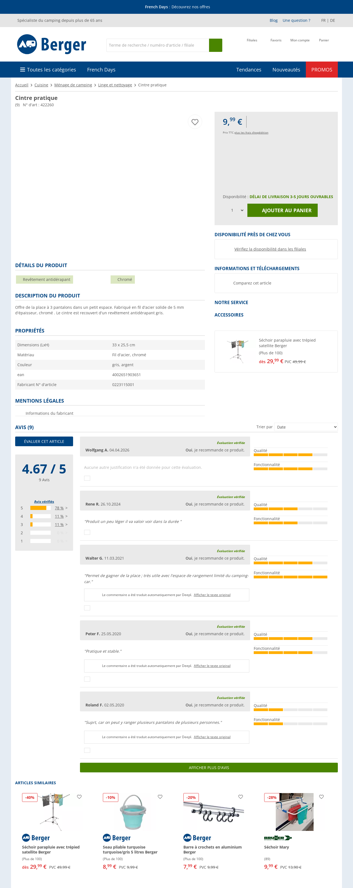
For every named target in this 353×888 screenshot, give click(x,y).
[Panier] (324, 45)
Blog (274, 20)
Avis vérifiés (44, 501)
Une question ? (296, 20)
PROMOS (321, 69)
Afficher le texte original (212, 594)
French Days (101, 69)
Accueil (21, 84)
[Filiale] (252, 45)
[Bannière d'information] (177, 7)
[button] (276, 352)
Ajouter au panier (282, 210)
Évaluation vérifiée (231, 443)
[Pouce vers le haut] (87, 478)
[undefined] (297, 351)
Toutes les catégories (51, 69)
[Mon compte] (300, 45)
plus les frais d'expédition (251, 132)
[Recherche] (157, 45)
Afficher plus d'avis (209, 767)
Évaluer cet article (44, 441)
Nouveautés (286, 69)
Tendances (248, 69)
